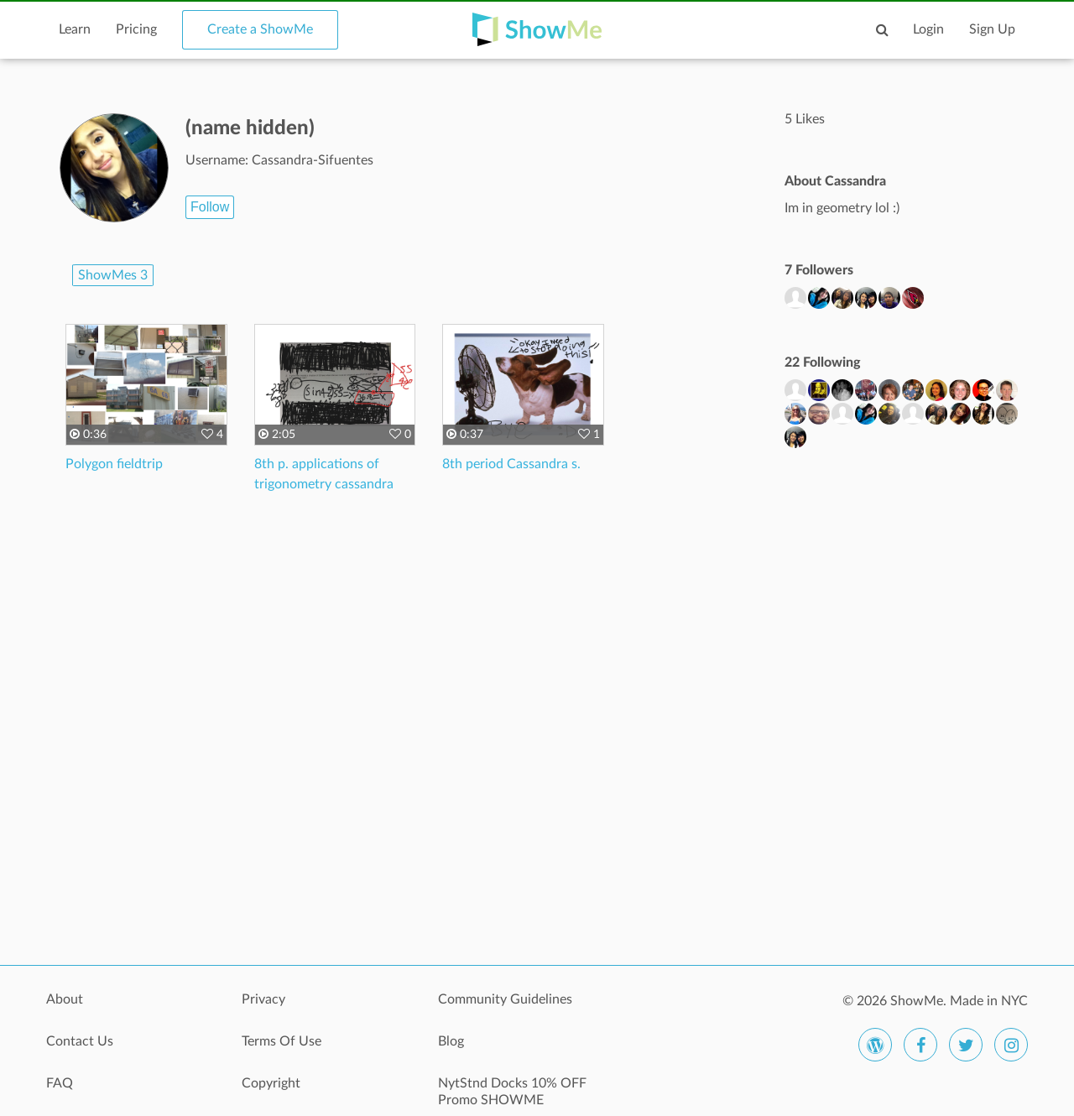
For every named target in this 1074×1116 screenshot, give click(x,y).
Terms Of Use (281, 1041)
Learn (75, 29)
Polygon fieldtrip (114, 464)
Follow (209, 207)
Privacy (263, 999)
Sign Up (992, 29)
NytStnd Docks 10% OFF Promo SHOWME (512, 1092)
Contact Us (79, 1041)
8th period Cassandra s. (511, 464)
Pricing (136, 29)
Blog (451, 1041)
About (64, 999)
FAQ (59, 1083)
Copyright (271, 1083)
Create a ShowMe (260, 29)
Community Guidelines (505, 999)
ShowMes (113, 275)
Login (928, 29)
